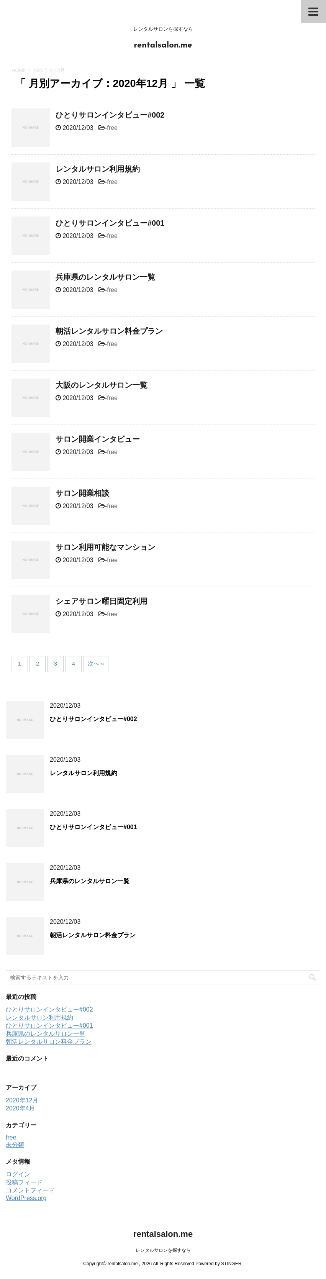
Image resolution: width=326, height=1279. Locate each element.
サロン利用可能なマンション (105, 547)
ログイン (18, 1174)
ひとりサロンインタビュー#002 (110, 115)
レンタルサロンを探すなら (163, 1250)
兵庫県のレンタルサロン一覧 (105, 277)
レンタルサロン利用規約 (98, 169)
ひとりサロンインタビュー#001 (110, 223)
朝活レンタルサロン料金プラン (109, 331)
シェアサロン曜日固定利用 (101, 601)
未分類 (15, 1144)
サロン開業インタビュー (98, 439)
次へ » (96, 663)
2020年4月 (20, 1108)
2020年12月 (22, 1100)
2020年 (41, 70)
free (112, 128)
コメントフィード (30, 1190)
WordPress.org (26, 1198)
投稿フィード (24, 1182)
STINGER (231, 1263)
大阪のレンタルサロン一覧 (101, 385)
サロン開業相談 (82, 493)
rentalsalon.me (163, 45)
